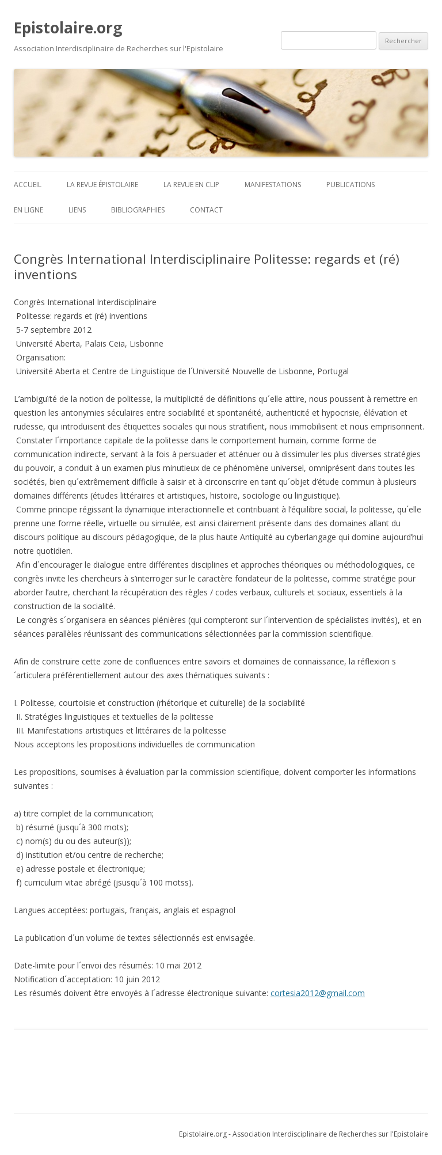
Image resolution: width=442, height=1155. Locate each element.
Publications (350, 184)
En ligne (28, 210)
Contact (206, 210)
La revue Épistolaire (102, 184)
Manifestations (273, 184)
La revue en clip (191, 184)
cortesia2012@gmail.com (317, 992)
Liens (77, 210)
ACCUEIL (27, 184)
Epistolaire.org (68, 27)
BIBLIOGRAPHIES (138, 210)
